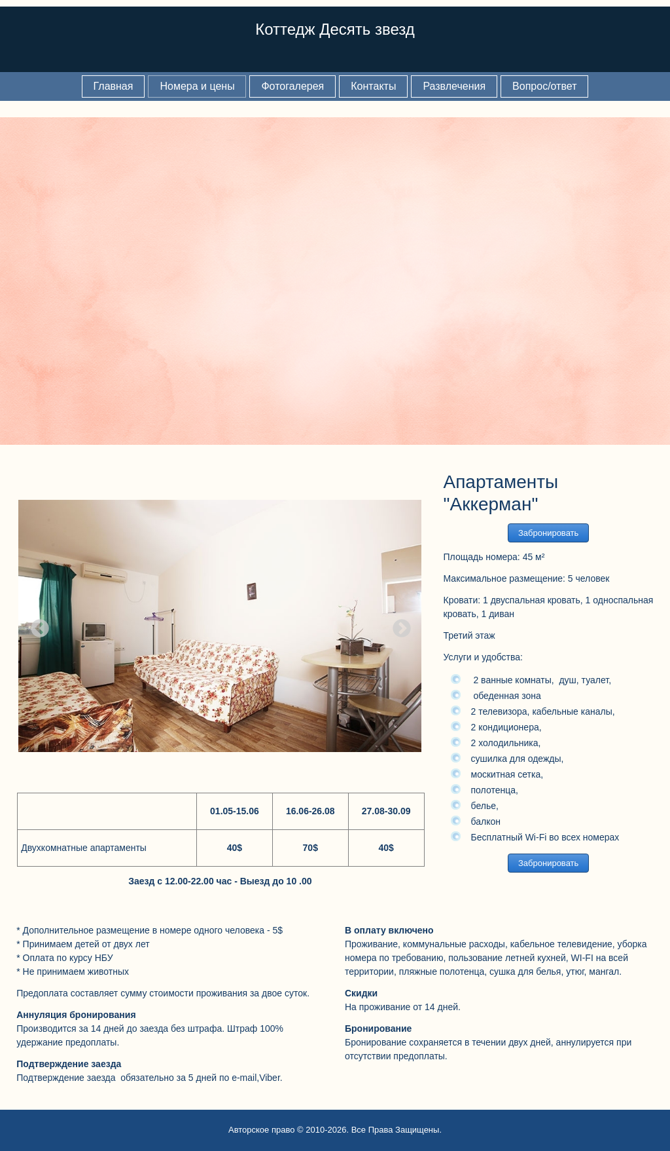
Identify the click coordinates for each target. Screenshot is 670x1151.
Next (397, 625)
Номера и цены (197, 86)
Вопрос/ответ (544, 86)
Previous (36, 625)
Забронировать (548, 533)
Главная (113, 86)
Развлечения (454, 86)
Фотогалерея (292, 86)
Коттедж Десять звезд (335, 29)
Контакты (373, 86)
